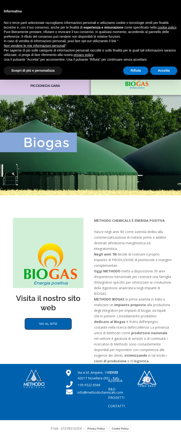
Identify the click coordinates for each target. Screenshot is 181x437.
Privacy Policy (96, 428)
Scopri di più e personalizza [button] (33, 70)
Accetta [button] (164, 70)
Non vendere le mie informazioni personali (34, 46)
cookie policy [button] (167, 27)
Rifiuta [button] (136, 70)
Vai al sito (48, 324)
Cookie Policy (120, 428)
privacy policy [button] (83, 55)
